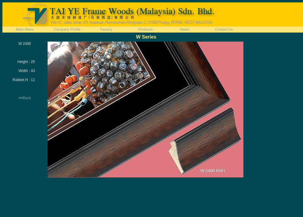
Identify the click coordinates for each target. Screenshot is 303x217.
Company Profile (67, 29)
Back (27, 98)
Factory (106, 29)
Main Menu (25, 29)
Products (145, 29)
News (184, 29)
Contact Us (224, 29)
